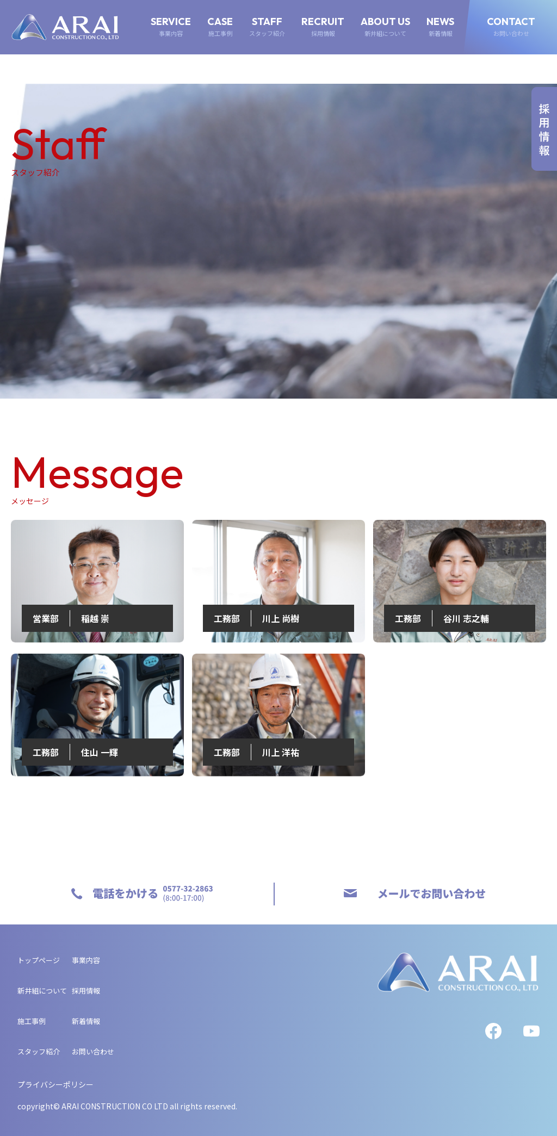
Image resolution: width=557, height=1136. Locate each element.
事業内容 (86, 960)
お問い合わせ (93, 1051)
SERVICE (171, 27)
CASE (220, 27)
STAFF (267, 27)
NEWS (440, 27)
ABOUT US (385, 27)
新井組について (42, 990)
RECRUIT (322, 27)
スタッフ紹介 (38, 1051)
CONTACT (511, 27)
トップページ (38, 960)
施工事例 (31, 1021)
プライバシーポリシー (55, 1084)
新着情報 (86, 1021)
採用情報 (86, 990)
